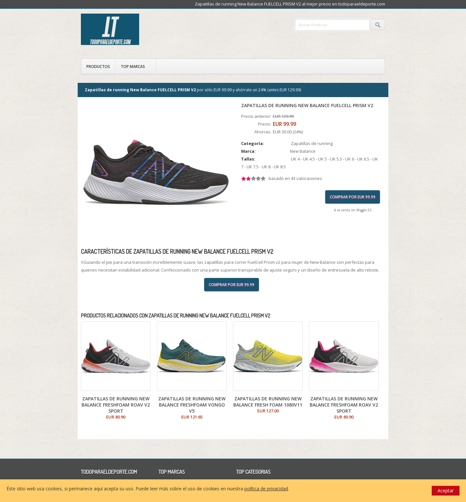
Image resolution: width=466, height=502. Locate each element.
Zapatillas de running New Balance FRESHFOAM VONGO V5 (192, 405)
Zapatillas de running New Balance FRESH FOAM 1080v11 (267, 402)
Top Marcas (133, 66)
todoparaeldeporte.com (137, 29)
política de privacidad (266, 488)
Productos (98, 66)
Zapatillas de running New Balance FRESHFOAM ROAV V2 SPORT (116, 405)
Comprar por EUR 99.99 (352, 197)
